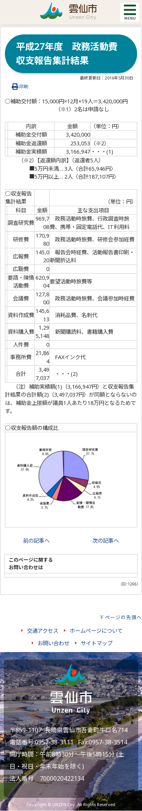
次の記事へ (105, 540)
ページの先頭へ (123, 617)
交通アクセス (42, 630)
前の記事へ (36, 540)
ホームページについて (96, 630)
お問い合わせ (53, 643)
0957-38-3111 (54, 742)
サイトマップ (96, 643)
